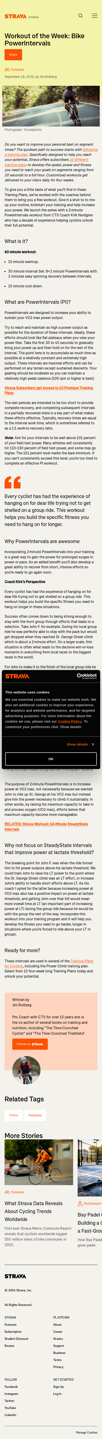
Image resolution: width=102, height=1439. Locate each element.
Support (58, 1346)
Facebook (11, 1387)
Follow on (30, 1044)
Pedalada (34, 1115)
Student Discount (16, 1339)
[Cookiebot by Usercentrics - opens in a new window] (77, 676)
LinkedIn (10, 1415)
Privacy (58, 1367)
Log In (57, 1394)
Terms (57, 1360)
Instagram (11, 1394)
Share (13, 55)
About (57, 1325)
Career (57, 1332)
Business (59, 1353)
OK (51, 759)
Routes (9, 1346)
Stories (58, 1339)
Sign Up (58, 1387)
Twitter (9, 1401)
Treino (13, 1115)
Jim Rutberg (48, 77)
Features (10, 1325)
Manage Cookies (86, 1432)
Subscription (13, 1332)
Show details (77, 744)
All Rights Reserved (18, 1305)
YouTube (10, 1408)
